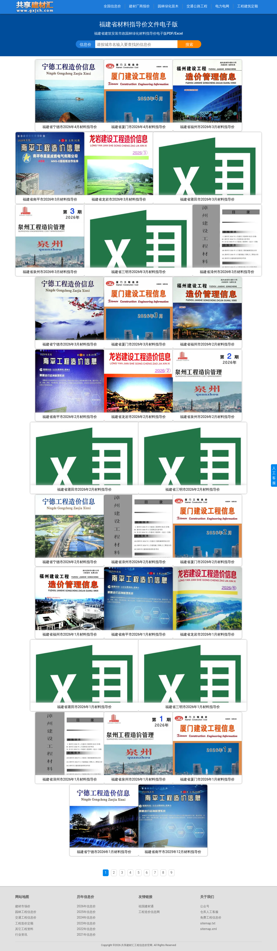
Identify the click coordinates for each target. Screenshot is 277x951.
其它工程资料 (24, 929)
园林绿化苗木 (168, 6)
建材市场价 (22, 906)
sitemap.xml (208, 929)
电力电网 (222, 6)
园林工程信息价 (25, 912)
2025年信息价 (86, 912)
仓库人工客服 (209, 912)
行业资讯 (21, 934)
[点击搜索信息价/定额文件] (189, 44)
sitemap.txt (207, 923)
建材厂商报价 (139, 6)
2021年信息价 (86, 934)
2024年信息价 (86, 917)
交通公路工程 (197, 6)
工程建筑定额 (247, 6)
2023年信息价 (86, 923)
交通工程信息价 (25, 917)
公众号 (204, 906)
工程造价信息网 (149, 912)
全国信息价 (112, 6)
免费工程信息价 (210, 917)
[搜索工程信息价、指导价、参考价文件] (139, 44)
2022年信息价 (86, 929)
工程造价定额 (24, 923)
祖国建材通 (146, 906)
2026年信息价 (86, 906)
